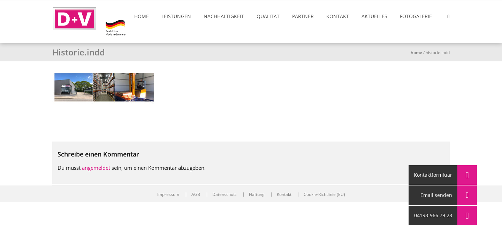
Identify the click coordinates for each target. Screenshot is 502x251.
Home (141, 16)
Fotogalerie (416, 16)
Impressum (168, 194)
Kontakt (337, 16)
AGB (195, 194)
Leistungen (176, 16)
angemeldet (96, 167)
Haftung (257, 194)
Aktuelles (374, 16)
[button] (467, 215)
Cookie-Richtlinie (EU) (324, 194)
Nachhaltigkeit (224, 16)
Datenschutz (224, 194)
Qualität (268, 16)
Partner (303, 16)
